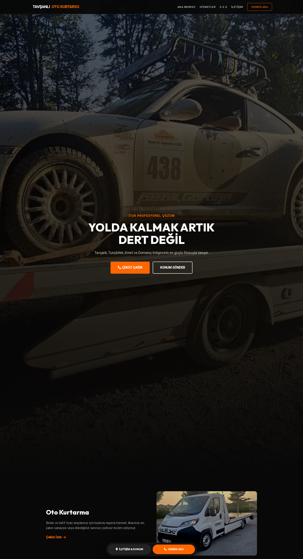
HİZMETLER (208, 6)
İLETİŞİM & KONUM (129, 549)
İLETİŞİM (237, 6)
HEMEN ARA (259, 6)
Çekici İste (56, 537)
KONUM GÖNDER (172, 267)
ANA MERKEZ (186, 6)
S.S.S (223, 6)
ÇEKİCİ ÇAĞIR (130, 267)
